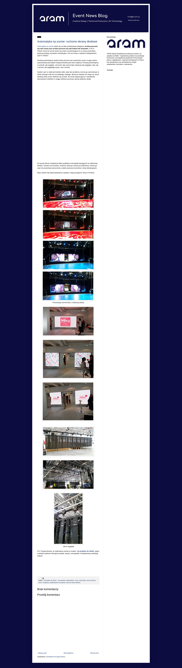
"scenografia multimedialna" (66, 580)
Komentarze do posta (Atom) (55, 657)
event (40, 582)
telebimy (77, 582)
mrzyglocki (45, 582)
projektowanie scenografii (57, 582)
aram (76, 580)
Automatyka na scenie (45, 46)
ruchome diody (70, 582)
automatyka (82, 580)
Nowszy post (42, 653)
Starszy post (94, 653)
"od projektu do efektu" (50, 580)
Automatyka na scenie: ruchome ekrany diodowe (67, 41)
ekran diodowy (91, 580)
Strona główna (68, 653)
